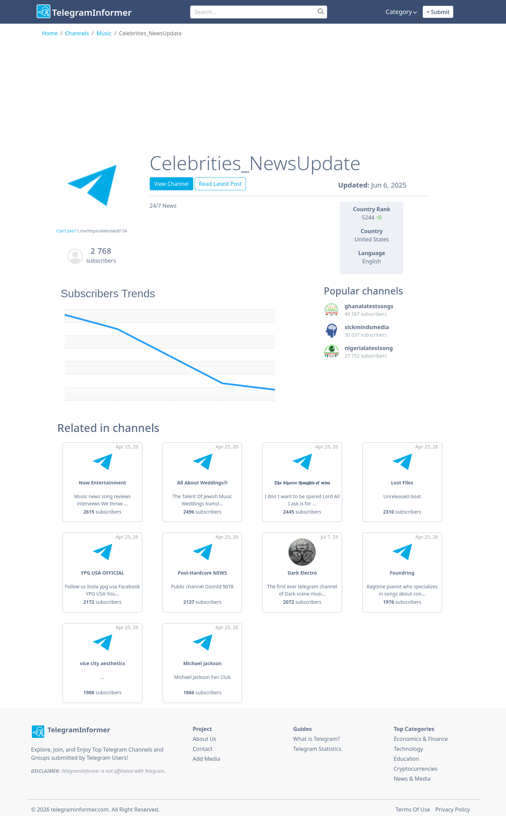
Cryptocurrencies (415, 765)
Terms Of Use (413, 805)
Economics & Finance (421, 735)
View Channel (171, 184)
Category (399, 12)
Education (406, 755)
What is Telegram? (316, 735)
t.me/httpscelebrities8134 (102, 231)
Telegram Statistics (317, 745)
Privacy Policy (452, 805)
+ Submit (438, 12)
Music (104, 33)
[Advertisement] (253, 89)
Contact (203, 745)
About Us (205, 735)
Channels (77, 33)
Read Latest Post (220, 184)
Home (50, 33)
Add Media (207, 755)
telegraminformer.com (80, 805)
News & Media (412, 775)
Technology (408, 745)
